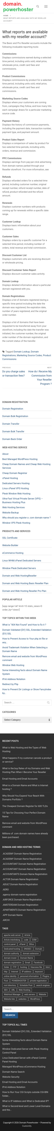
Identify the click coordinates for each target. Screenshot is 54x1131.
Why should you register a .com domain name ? (26, 517)
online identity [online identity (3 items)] (10, 976)
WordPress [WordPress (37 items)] (35, 999)
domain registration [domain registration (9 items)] (12, 962)
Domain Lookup (22, 351)
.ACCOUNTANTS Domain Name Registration (24, 874)
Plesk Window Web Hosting (16, 493)
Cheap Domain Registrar (14, 473)
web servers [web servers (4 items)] (29, 994)
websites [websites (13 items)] (22, 999)
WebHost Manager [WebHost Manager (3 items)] (12, 994)
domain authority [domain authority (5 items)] (11, 953)
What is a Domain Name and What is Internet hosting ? (25, 787)
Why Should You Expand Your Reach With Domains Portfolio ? (23, 797)
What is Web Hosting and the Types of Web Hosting (24, 749)
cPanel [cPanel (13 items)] (22, 944)
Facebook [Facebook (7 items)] (38, 962)
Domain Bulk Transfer (13, 431)
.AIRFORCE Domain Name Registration (22, 899)
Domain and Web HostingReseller (19, 575)
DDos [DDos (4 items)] (31, 944)
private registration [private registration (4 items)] (38, 981)
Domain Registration (12, 408)
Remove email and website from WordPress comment (24, 825)
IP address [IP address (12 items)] (26, 971)
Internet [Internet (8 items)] (14, 971)
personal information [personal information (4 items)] (29, 976)
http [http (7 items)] (5, 971)
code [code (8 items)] (26, 940)
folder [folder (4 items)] (6, 967)
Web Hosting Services (13, 507)
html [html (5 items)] (48, 967)
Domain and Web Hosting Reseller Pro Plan (24, 591)
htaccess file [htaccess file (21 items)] (36, 967)
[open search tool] (37, 6)
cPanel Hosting (10, 478)
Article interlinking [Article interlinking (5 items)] (12, 940)
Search (10, 1015)
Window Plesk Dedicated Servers (19, 568)
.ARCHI (6, 920)
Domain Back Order (12, 439)
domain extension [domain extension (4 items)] (31, 953)
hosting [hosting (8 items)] (23, 967)
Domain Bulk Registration (15, 416)
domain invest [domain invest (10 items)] (10, 958)
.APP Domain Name (12, 915)
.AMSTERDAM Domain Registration (20, 904)
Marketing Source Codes (29, 355)
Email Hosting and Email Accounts (20, 778)
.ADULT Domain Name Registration (20, 884)
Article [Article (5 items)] (27, 935)
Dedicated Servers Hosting (16, 483)
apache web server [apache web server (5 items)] (12, 935)
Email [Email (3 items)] (27, 962)
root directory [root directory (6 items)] (10, 985)
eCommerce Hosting (12, 553)
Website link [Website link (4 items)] (9, 999)
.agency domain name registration (19, 894)
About (5, 454)
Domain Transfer (10, 423)
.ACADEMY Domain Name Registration (22, 853)
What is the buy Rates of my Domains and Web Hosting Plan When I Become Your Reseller (26, 770)
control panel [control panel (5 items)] (10, 944)
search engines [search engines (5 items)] (43, 985)
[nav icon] (46, 6)
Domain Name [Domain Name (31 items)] (26, 958)
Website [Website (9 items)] (42, 994)
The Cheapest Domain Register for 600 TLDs (25, 806)
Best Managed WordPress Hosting (19, 459)
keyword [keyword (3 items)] (39, 971)
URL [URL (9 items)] (13, 990)
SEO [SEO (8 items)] (6, 990)
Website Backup (10, 512)
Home (5, 16)
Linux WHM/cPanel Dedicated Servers (21, 560)
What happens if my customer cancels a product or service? (27, 760)
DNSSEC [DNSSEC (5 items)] (28, 949)
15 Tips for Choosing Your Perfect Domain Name (23, 814)
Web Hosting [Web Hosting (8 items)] (24, 990)
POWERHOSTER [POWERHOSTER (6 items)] (19, 981)
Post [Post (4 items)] (6, 981)
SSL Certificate (9, 537)
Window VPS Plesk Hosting (16, 522)
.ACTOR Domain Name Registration (20, 879)
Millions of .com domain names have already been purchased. (25, 835)
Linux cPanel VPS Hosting (15, 488)
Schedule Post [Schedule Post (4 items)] (26, 985)
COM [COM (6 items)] (34, 940)
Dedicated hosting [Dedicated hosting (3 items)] (12, 949)
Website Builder (10, 545)
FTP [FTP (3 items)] (14, 967)
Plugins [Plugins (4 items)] (46, 976)
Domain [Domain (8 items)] (38, 949)
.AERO (5, 889)
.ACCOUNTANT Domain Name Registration (24, 864)
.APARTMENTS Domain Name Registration (24, 910)
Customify (26, 1126)
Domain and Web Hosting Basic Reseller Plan (25, 583)
